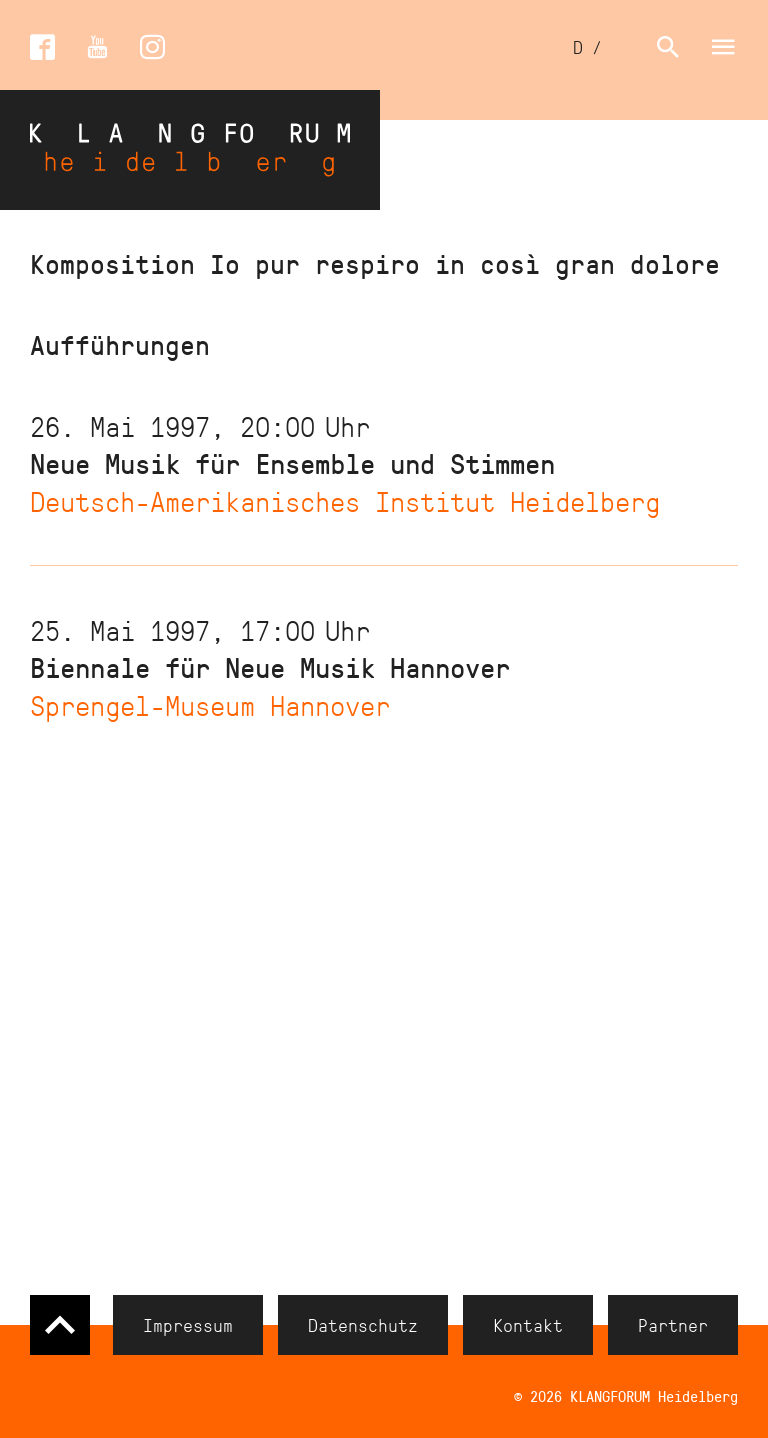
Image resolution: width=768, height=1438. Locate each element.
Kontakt (528, 1325)
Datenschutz (363, 1325)
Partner (673, 1325)
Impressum (188, 1325)
